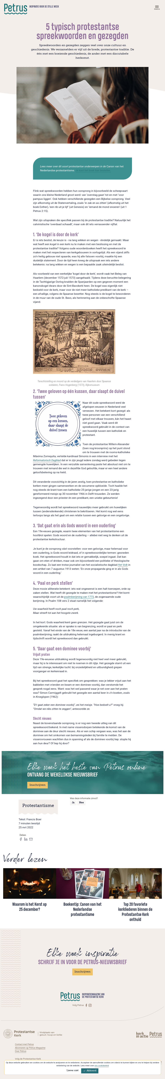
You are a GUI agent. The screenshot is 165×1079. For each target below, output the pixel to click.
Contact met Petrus (24, 1044)
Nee (81, 803)
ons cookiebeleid (101, 1065)
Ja (73, 803)
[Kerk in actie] (142, 1034)
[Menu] (156, 8)
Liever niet (73, 1070)
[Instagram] (90, 1005)
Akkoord (89, 1071)
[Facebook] (87, 1005)
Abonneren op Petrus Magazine (30, 1047)
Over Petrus (21, 1051)
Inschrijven (38, 785)
